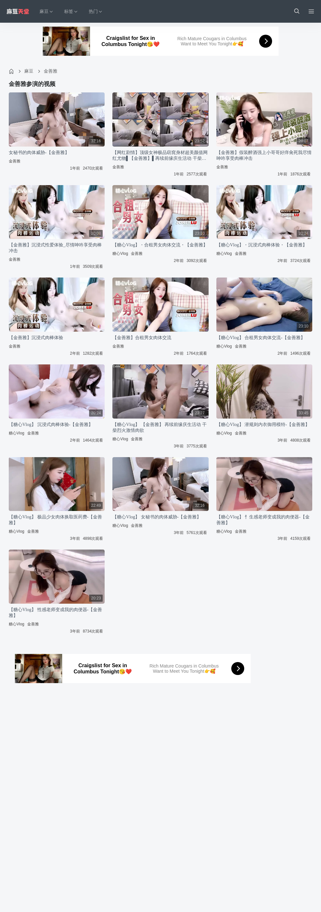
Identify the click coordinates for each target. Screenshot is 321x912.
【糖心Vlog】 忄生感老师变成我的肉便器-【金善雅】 (263, 520)
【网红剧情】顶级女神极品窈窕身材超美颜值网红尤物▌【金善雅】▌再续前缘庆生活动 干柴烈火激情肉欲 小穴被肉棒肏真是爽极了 (160, 155)
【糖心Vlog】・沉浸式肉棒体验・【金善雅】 (261, 245)
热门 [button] (96, 11)
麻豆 (28, 71)
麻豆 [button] (47, 11)
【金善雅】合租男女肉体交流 (141, 337)
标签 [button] (71, 11)
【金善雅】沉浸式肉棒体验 (36, 337)
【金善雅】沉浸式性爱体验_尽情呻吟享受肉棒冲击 (55, 248)
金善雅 (50, 71)
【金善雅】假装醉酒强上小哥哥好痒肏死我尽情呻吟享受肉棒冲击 (264, 155)
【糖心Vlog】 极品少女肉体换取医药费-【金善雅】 (55, 520)
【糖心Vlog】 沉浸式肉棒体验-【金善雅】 (51, 424)
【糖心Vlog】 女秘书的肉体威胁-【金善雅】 (156, 517)
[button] (296, 11)
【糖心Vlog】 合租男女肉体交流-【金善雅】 (260, 337)
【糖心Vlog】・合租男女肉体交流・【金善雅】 (160, 245)
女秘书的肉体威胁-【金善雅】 (39, 152)
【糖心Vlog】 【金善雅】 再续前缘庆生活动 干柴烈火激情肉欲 (159, 427)
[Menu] (311, 11)
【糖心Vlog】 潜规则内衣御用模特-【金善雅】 (263, 424)
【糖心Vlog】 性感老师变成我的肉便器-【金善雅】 (55, 612)
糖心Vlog (120, 253)
